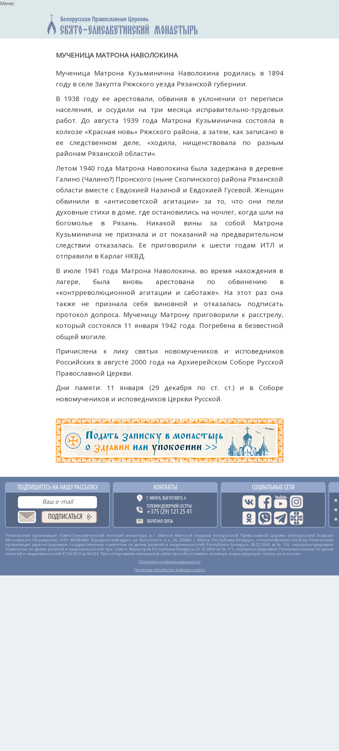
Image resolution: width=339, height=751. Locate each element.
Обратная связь (160, 521)
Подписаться (65, 517)
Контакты (165, 487)
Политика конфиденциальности (170, 561)
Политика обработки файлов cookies (169, 569)
